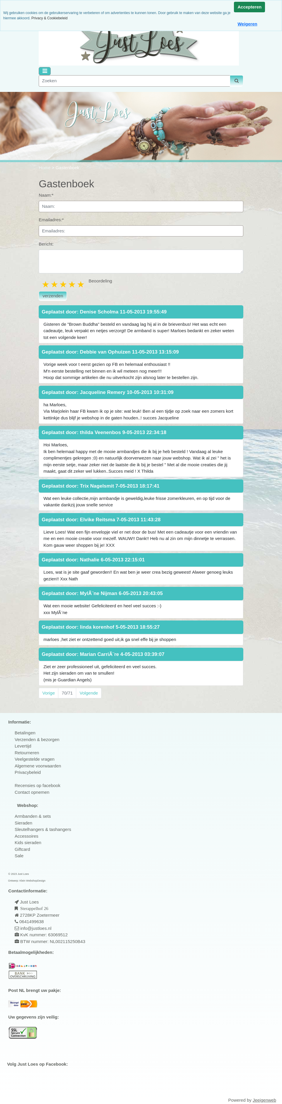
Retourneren (27, 752)
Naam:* (46, 195)
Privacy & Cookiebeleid (49, 18)
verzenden (53, 295)
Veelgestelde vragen (35, 759)
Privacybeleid (28, 772)
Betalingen (25, 732)
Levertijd (23, 745)
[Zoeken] (134, 81)
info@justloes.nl (35, 928)
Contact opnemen (32, 792)
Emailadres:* (51, 219)
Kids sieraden (28, 842)
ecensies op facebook (39, 785)
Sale (19, 855)
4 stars (72, 284)
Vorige (49, 692)
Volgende (89, 692)
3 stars (63, 284)
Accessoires (26, 836)
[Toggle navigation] (45, 71)
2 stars (54, 284)
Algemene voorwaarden (38, 765)
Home (45, 167)
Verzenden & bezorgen (37, 739)
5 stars (81, 284)
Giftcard (22, 849)
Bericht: (46, 243)
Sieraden (23, 822)
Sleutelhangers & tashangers (43, 829)
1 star (46, 284)
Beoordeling (100, 280)
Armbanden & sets (33, 816)
